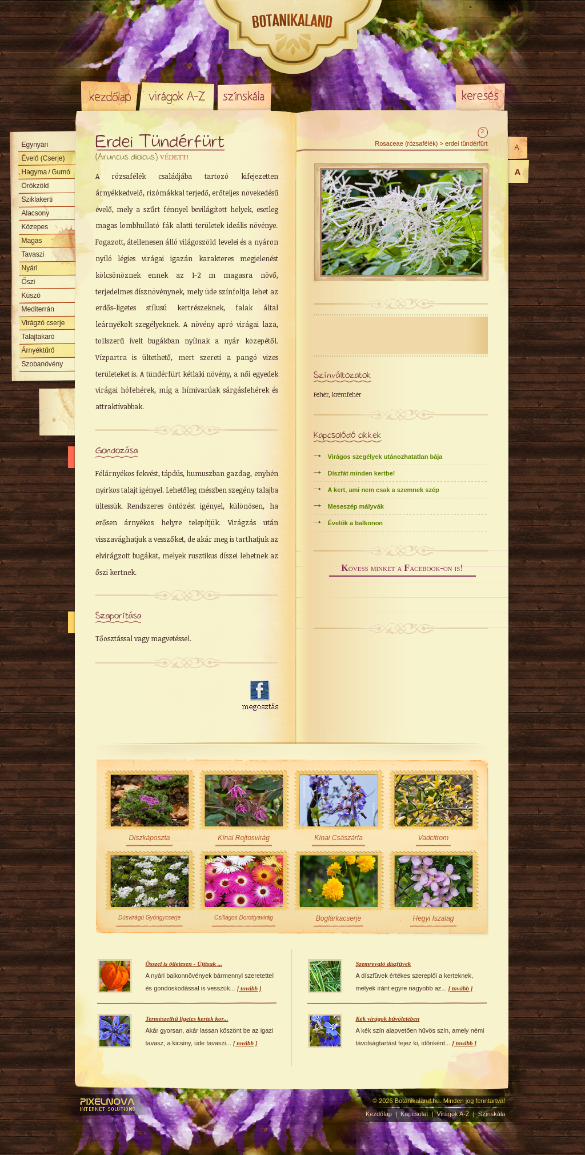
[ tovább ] (249, 988)
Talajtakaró (38, 337)
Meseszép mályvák (356, 506)
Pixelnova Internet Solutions (108, 1104)
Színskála (244, 96)
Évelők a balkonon (355, 522)
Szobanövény (42, 364)
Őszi (28, 282)
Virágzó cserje (43, 323)
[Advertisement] (162, 696)
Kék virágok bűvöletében (388, 1018)
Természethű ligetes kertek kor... (187, 1018)
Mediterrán (38, 309)
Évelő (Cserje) (43, 158)
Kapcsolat (414, 1113)
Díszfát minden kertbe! (361, 473)
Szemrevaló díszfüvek (383, 963)
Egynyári (35, 145)
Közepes (35, 227)
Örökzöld (35, 186)
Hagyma (46, 172)
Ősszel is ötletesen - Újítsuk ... (184, 963)
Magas (32, 241)
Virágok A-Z (177, 96)
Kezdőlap (109, 96)
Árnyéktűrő (38, 350)
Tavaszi (33, 254)
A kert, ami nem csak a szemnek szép (383, 489)
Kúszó (31, 295)
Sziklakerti (37, 199)
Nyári (30, 268)
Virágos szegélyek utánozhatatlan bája (385, 456)
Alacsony (36, 213)
